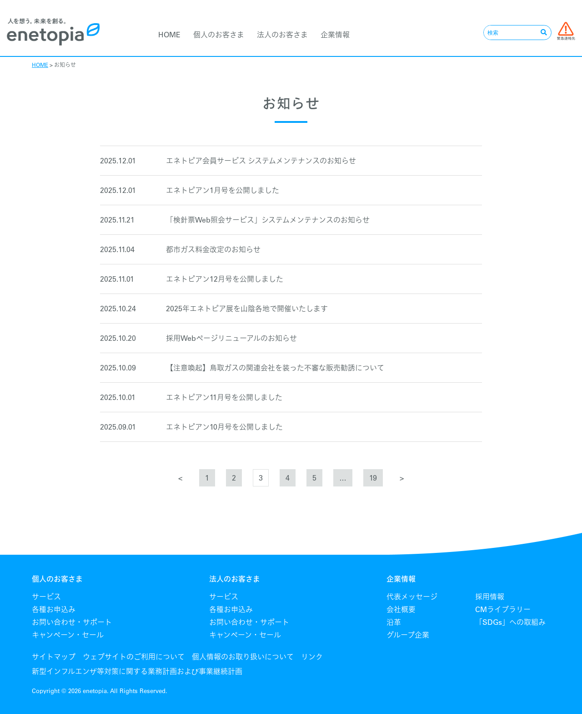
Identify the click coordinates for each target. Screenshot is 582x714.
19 (373, 477)
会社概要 (401, 609)
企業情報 (335, 34)
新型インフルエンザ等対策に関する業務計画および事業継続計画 (137, 671)
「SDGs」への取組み (510, 622)
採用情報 (489, 596)
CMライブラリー (503, 609)
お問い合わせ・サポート (72, 622)
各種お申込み (53, 609)
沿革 (393, 622)
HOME (169, 34)
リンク (312, 656)
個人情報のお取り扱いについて (243, 656)
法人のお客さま (282, 34)
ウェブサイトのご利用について (134, 656)
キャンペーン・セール (68, 634)
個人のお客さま (218, 34)
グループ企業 (407, 634)
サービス (46, 596)
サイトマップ (53, 656)
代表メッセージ (411, 596)
